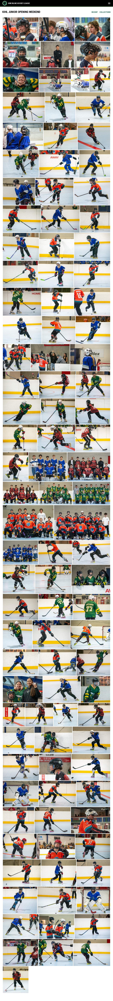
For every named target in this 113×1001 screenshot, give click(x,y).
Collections (105, 12)
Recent (95, 12)
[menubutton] (109, 3)
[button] (20, 29)
